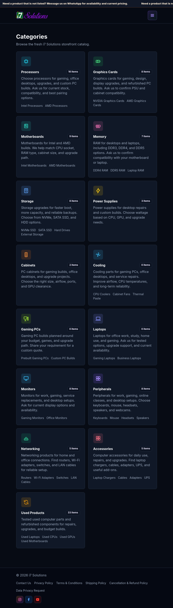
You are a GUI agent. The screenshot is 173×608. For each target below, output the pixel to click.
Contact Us (23, 583)
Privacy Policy (43, 583)
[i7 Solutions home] (32, 15)
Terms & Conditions (69, 583)
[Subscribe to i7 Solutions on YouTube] (37, 599)
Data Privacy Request (30, 590)
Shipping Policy (96, 583)
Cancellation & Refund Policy (128, 583)
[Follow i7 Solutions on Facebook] (28, 599)
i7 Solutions (38, 575)
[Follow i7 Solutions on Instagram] (19, 599)
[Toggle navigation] (152, 15)
